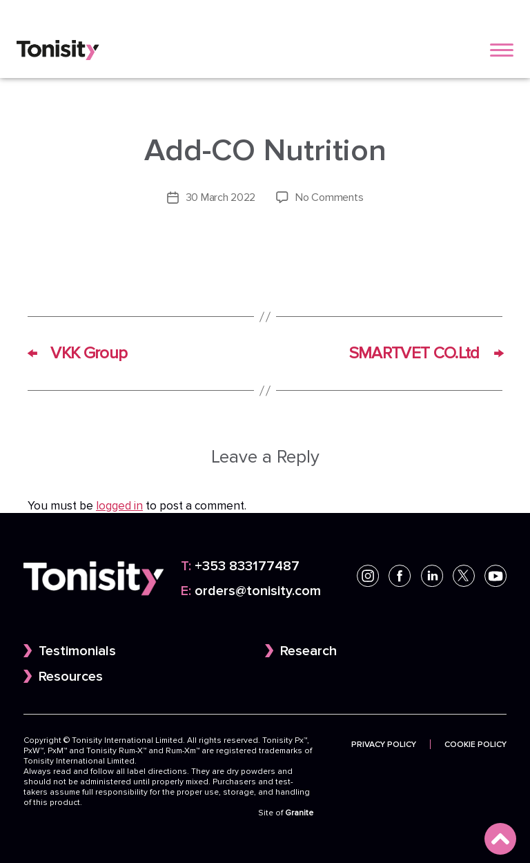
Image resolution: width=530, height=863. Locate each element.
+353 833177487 (240, 566)
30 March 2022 (221, 197)
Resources (71, 676)
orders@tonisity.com (251, 591)
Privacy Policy (383, 744)
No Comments (329, 197)
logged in (119, 506)
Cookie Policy (475, 744)
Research (308, 651)
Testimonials (77, 651)
